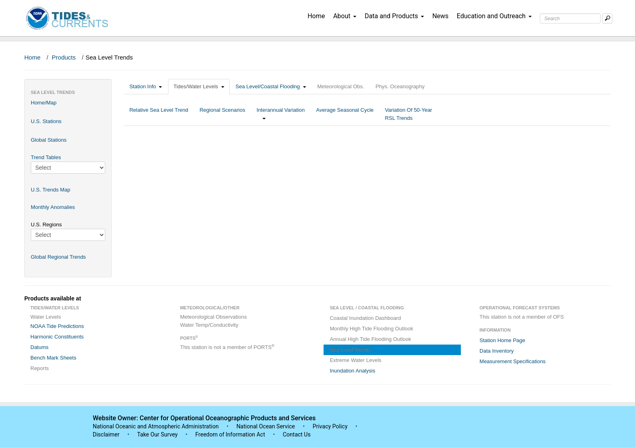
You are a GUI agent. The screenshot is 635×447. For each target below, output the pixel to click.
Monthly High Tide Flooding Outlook (371, 329)
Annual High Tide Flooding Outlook (370, 339)
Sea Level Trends (350, 350)
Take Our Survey (158, 434)
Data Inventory (496, 351)
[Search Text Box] (570, 18)
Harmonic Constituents (57, 337)
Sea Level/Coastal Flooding (271, 86)
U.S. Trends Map (50, 190)
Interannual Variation (280, 114)
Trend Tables (46, 157)
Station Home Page (502, 340)
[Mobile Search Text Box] (607, 18)
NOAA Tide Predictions (57, 326)
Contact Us (297, 434)
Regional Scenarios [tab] (222, 114)
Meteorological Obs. (341, 86)
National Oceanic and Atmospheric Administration (156, 426)
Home (316, 16)
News (440, 16)
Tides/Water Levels (198, 86)
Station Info (145, 86)
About (345, 16)
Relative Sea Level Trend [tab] (158, 114)
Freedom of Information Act (230, 434)
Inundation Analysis (352, 371)
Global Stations (48, 140)
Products (64, 57)
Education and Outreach (494, 16)
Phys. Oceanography (399, 86)
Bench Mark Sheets (53, 358)
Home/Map (44, 103)
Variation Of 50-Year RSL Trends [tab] (408, 114)
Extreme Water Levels (355, 360)
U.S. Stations (46, 121)
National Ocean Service (266, 426)
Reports (39, 368)
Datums (39, 347)
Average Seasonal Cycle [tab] (344, 114)
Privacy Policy (330, 426)
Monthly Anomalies (53, 207)
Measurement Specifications (512, 361)
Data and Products (394, 16)
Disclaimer (106, 434)
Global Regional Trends (58, 257)
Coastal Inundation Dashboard (365, 318)
